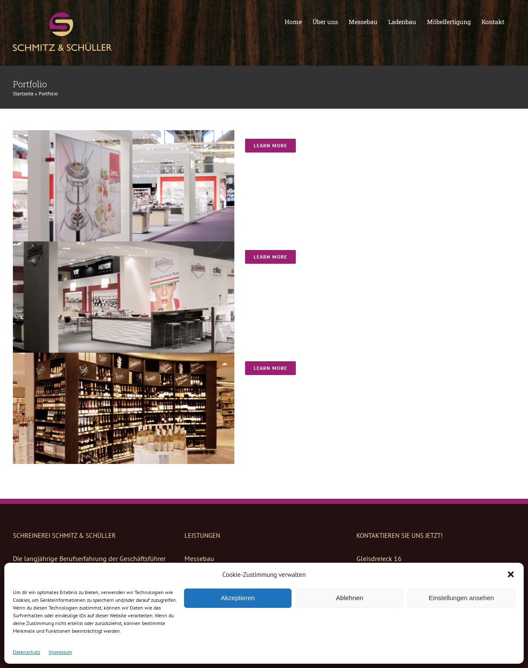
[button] (511, 574)
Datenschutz (26, 652)
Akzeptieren (238, 597)
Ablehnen (349, 597)
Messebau (199, 558)
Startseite (23, 93)
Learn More (270, 145)
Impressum (60, 652)
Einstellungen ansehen (461, 597)
